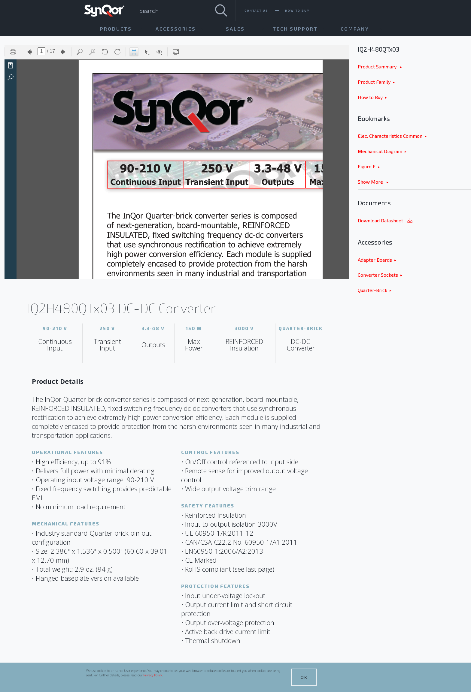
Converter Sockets (378, 275)
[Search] (221, 10)
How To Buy (297, 10)
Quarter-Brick (372, 290)
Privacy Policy (152, 675)
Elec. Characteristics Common (390, 136)
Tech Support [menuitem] (295, 29)
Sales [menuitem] (235, 29)
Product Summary (378, 66)
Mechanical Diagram (380, 151)
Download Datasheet (386, 221)
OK (304, 677)
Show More (371, 182)
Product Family (374, 82)
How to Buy (370, 97)
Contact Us (256, 10)
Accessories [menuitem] (176, 29)
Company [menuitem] (355, 29)
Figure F (366, 166)
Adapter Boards (375, 260)
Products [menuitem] (116, 29)
